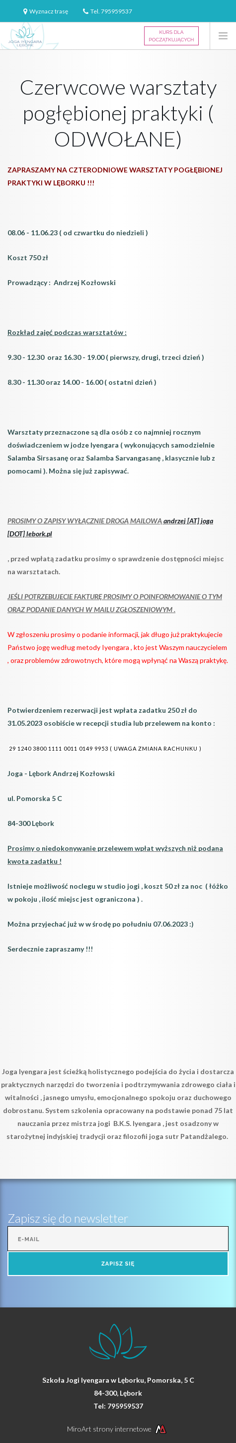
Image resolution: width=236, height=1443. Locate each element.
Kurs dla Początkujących (171, 35)
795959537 (116, 11)
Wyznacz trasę (48, 11)
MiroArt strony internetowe (118, 1429)
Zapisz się (118, 1264)
